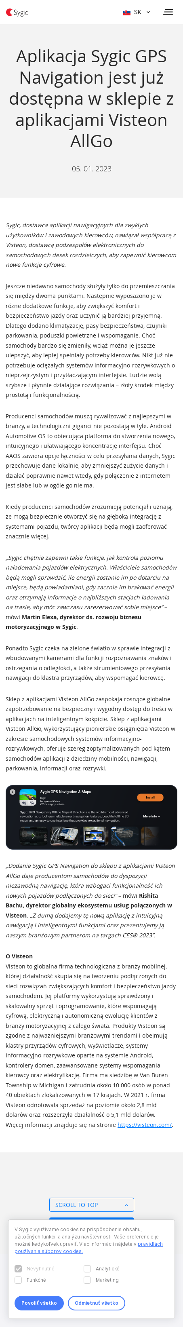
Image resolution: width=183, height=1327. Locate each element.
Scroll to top (91, 1205)
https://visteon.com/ (145, 1125)
